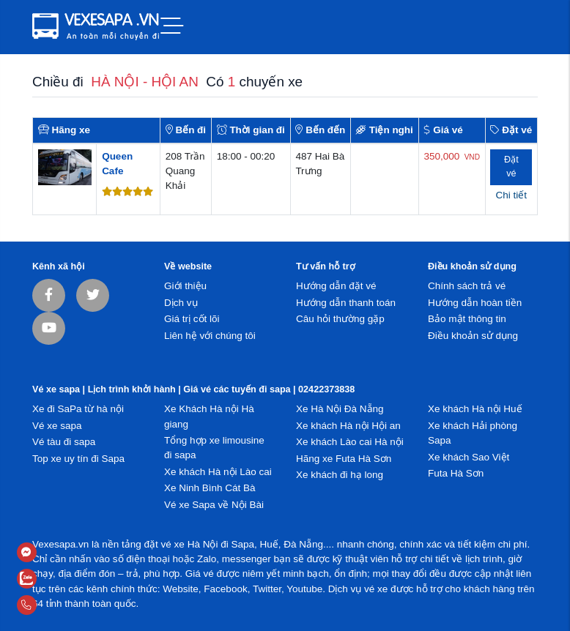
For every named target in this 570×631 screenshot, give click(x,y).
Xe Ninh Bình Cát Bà (210, 487)
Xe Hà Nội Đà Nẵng (340, 408)
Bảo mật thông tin (467, 318)
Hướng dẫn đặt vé (336, 285)
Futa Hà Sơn (456, 473)
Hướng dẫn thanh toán (346, 302)
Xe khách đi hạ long (339, 474)
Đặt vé (511, 166)
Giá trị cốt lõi (192, 318)
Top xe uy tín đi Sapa (78, 458)
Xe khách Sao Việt (468, 457)
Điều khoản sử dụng (473, 335)
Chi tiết (512, 195)
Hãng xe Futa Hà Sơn (343, 458)
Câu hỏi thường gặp (340, 318)
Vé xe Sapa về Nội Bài (214, 504)
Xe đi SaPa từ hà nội (78, 408)
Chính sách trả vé (467, 285)
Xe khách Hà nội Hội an (348, 425)
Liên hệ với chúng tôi (210, 335)
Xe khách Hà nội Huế (475, 408)
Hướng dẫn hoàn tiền (475, 302)
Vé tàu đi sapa (63, 441)
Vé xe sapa (57, 425)
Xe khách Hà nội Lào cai (218, 471)
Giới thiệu (185, 285)
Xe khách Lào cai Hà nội (350, 441)
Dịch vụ (181, 302)
